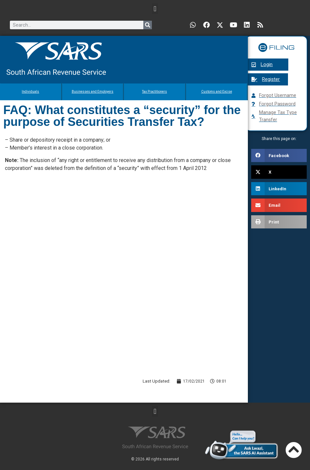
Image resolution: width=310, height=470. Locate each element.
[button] (155, 8)
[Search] (147, 25)
